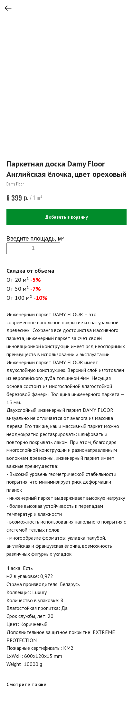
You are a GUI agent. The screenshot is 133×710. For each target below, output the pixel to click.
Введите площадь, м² (35, 238)
